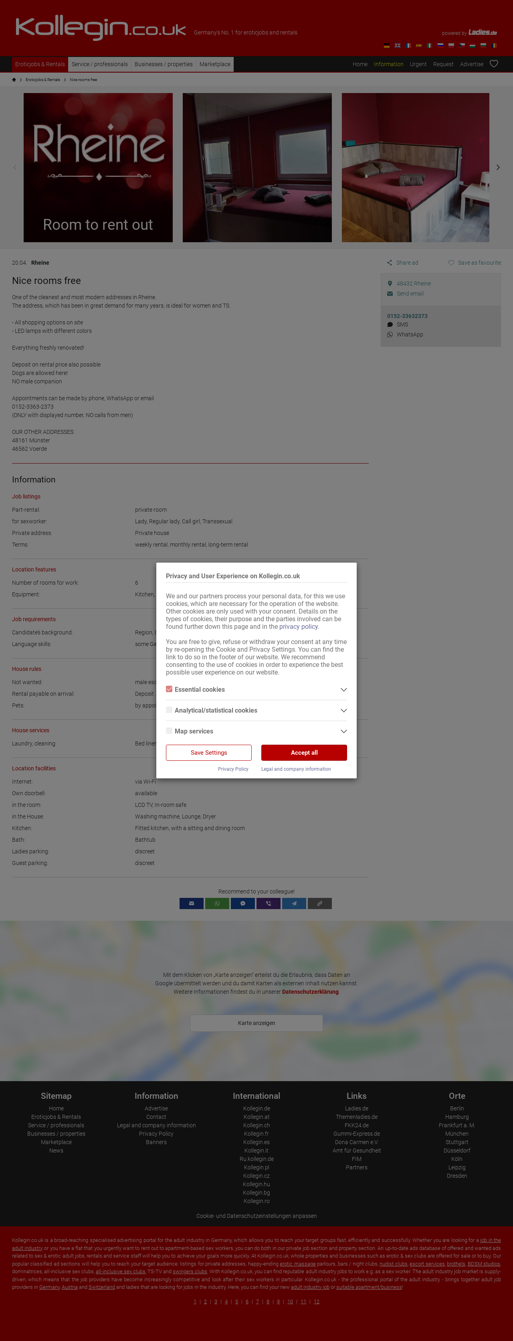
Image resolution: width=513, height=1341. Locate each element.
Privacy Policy (233, 769)
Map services (189, 731)
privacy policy (298, 626)
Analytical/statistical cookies (211, 710)
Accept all (304, 752)
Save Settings (209, 752)
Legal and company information (296, 769)
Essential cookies (195, 689)
